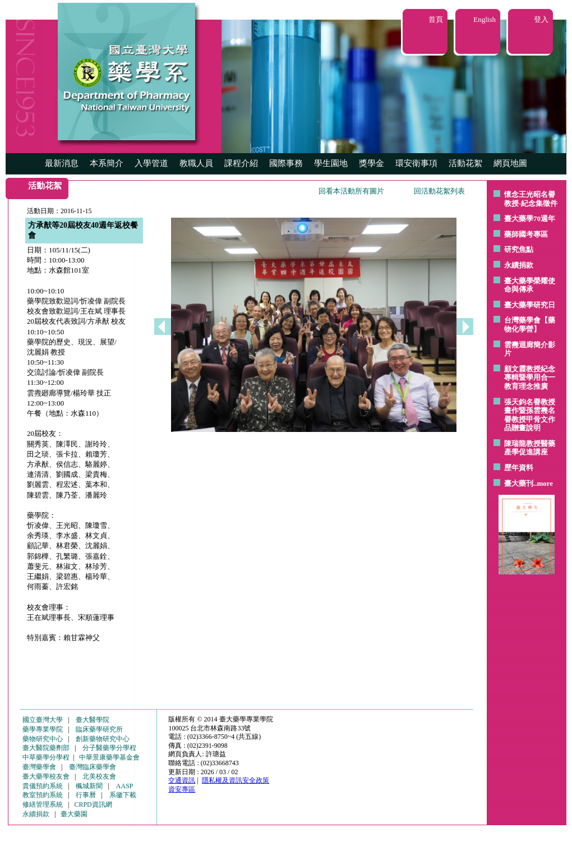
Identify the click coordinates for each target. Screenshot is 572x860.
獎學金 (371, 163)
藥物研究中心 (42, 739)
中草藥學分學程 (46, 757)
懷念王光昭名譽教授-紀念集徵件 (530, 199)
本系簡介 (106, 163)
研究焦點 (518, 249)
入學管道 (151, 163)
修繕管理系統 (42, 804)
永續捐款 (518, 265)
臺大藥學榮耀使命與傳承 (529, 285)
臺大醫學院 (92, 720)
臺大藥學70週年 (529, 218)
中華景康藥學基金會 (109, 757)
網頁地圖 (510, 163)
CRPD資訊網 (93, 804)
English (484, 19)
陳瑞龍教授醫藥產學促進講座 (529, 448)
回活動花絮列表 (439, 191)
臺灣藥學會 (39, 767)
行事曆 (86, 795)
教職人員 (196, 163)
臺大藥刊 (518, 483)
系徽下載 (122, 795)
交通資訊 (181, 780)
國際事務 (286, 163)
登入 (541, 19)
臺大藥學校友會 (46, 776)
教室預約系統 (42, 795)
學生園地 (331, 163)
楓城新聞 (89, 786)
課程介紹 (241, 163)
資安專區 (181, 789)
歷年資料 (518, 467)
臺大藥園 (74, 814)
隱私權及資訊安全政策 (235, 780)
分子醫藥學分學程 (109, 748)
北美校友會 (99, 776)
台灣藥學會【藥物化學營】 (529, 324)
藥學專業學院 (42, 729)
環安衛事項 (416, 163)
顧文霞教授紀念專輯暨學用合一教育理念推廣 (529, 377)
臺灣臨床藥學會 (92, 767)
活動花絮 (465, 163)
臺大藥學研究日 (529, 305)
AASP (124, 786)
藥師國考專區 (526, 234)
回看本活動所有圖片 (351, 191)
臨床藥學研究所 (99, 729)
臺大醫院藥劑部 (46, 748)
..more (543, 483)
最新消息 (62, 163)
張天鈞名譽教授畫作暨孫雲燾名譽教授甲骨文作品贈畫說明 (529, 415)
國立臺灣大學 (42, 720)
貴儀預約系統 (42, 786)
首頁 (435, 19)
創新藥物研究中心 (103, 739)
